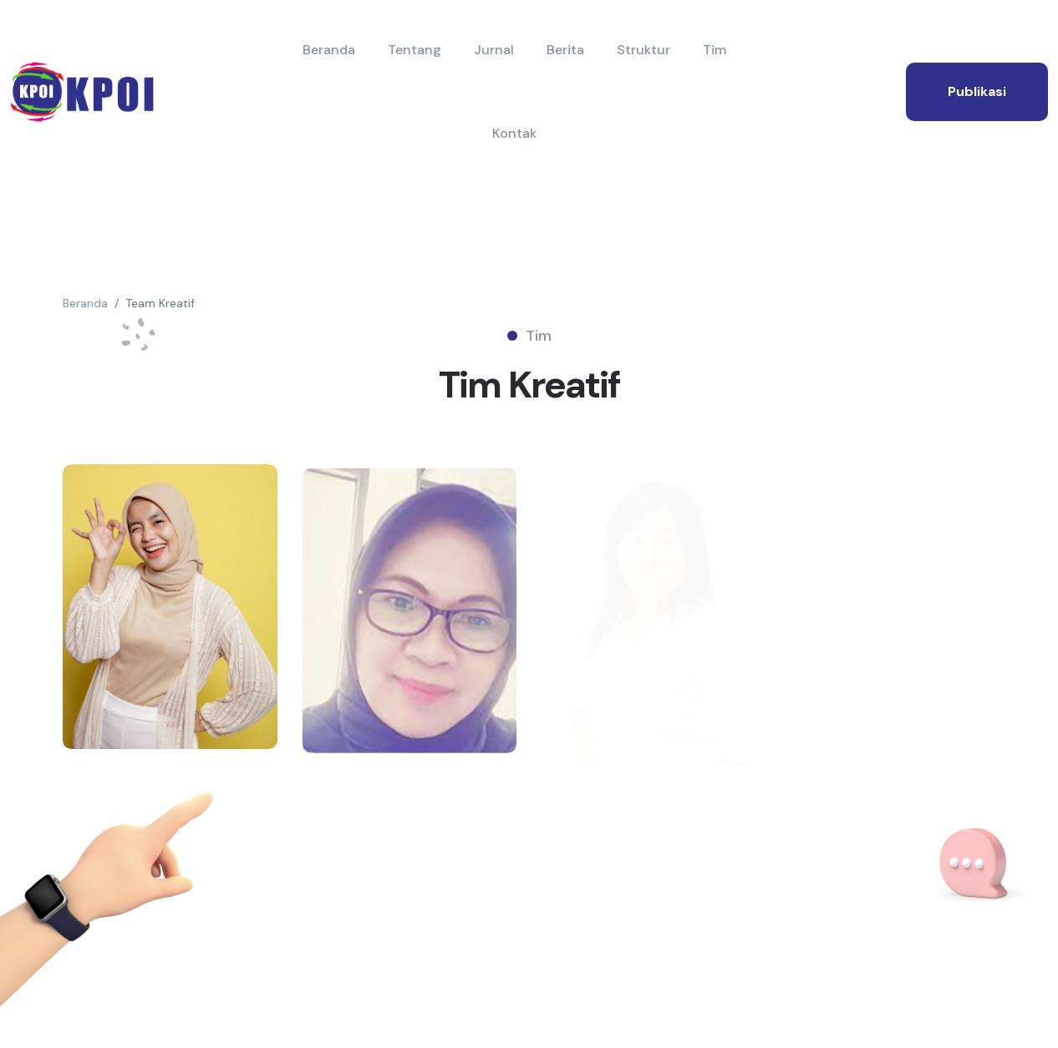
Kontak (514, 133)
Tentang (414, 49)
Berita (565, 49)
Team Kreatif (160, 303)
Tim (714, 49)
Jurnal (494, 49)
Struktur (643, 49)
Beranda (329, 49)
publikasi (977, 91)
